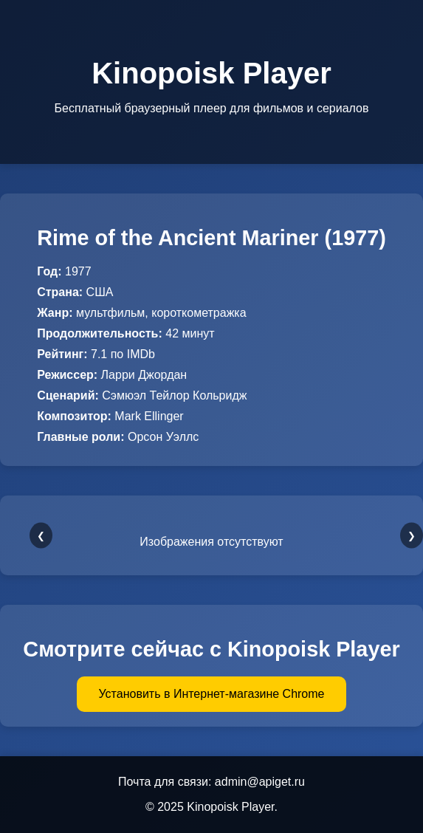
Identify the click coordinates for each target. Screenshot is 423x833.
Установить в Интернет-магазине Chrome (212, 694)
